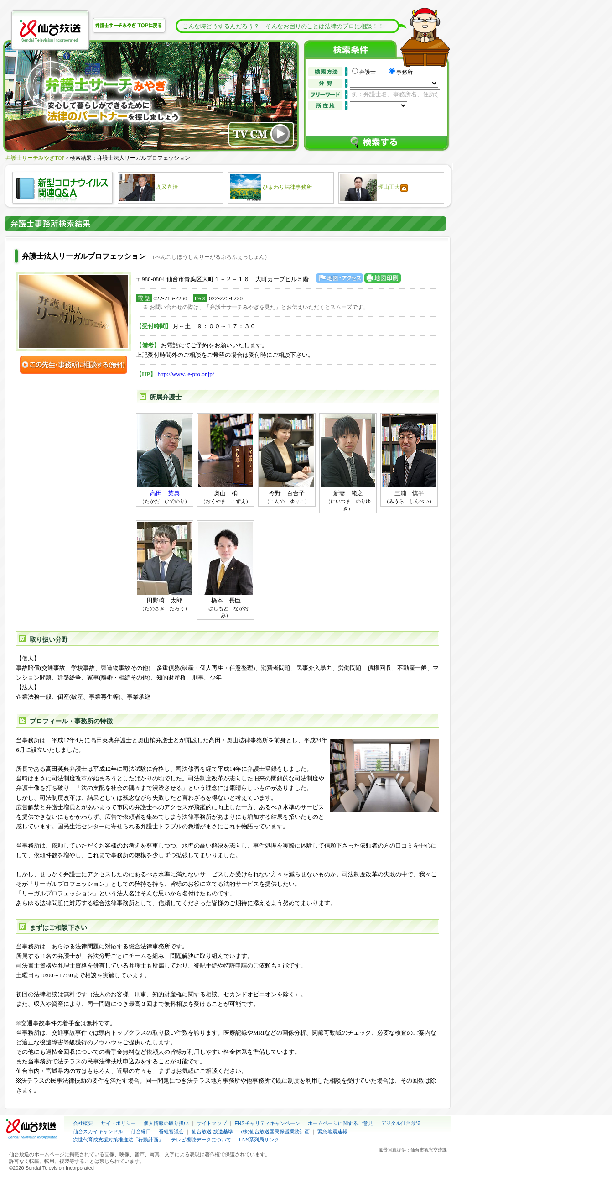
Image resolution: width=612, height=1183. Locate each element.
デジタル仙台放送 (401, 1123)
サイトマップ (212, 1123)
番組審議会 (171, 1131)
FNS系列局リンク (259, 1139)
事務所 (404, 72)
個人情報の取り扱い (166, 1123)
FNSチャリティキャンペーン (267, 1123)
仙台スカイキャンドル (98, 1131)
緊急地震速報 (332, 1131)
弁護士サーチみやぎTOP (34, 158)
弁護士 (373, 72)
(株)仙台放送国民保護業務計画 (275, 1131)
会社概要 (83, 1123)
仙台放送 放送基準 (212, 1131)
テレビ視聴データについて (201, 1139)
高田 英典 (165, 493)
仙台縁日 (141, 1131)
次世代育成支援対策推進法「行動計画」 (118, 1139)
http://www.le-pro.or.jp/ (186, 374)
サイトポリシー (118, 1123)
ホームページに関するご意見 (340, 1123)
